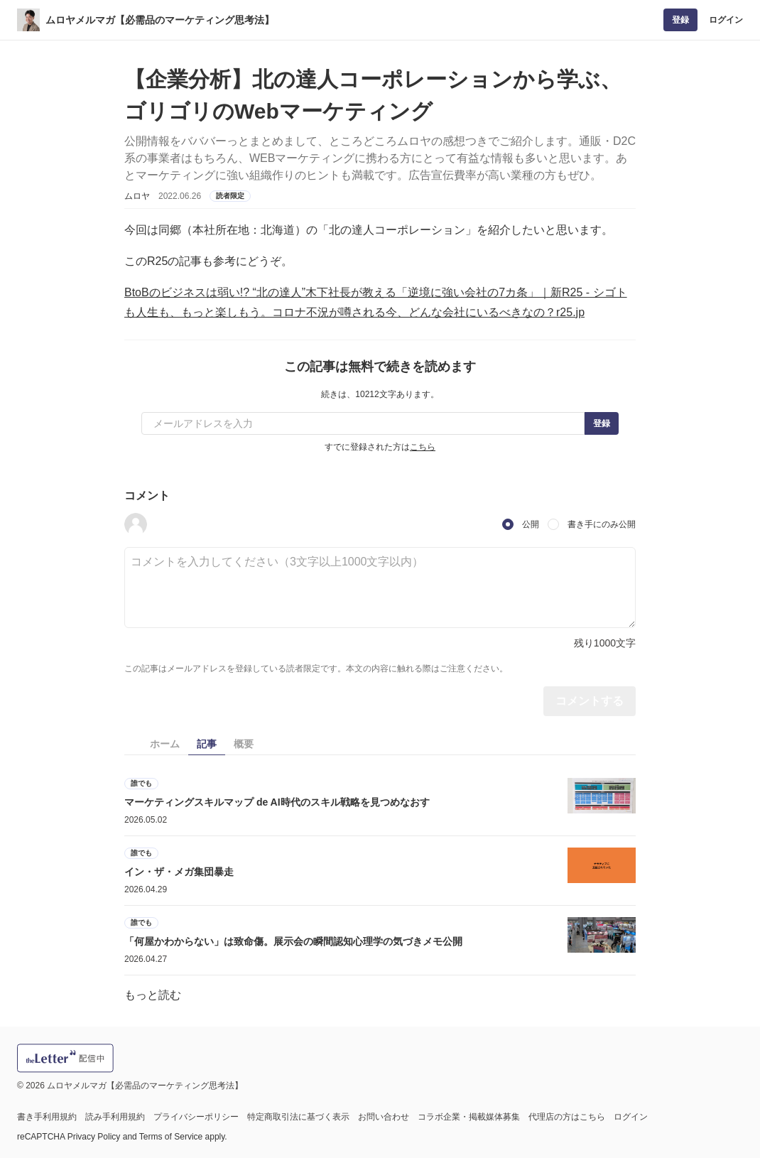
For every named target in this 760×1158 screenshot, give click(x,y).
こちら (422, 447)
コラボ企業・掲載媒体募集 (469, 1117)
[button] (135, 524)
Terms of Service (170, 1137)
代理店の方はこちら (566, 1117)
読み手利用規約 (115, 1117)
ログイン (726, 20)
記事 (207, 744)
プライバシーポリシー (196, 1117)
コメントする (589, 701)
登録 (680, 20)
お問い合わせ (383, 1117)
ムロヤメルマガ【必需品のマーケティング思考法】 (159, 20)
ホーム (165, 744)
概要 (244, 744)
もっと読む (152, 995)
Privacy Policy (94, 1137)
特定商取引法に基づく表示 (298, 1117)
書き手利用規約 (47, 1117)
